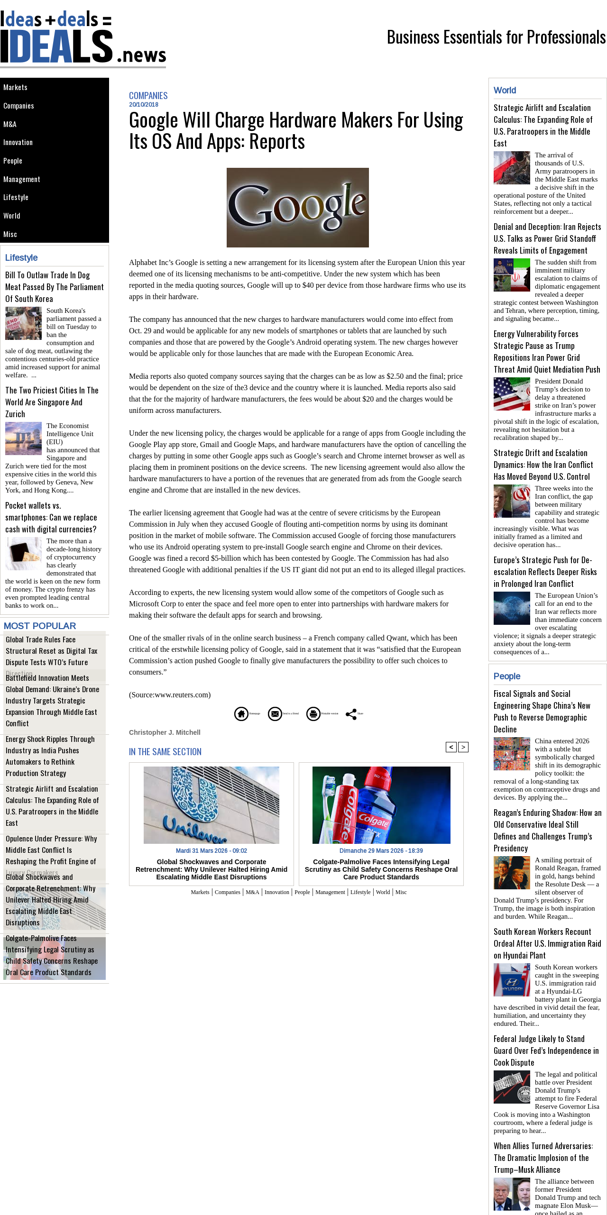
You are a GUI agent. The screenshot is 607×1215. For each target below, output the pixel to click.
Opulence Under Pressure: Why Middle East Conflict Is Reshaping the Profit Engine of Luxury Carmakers (53, 862)
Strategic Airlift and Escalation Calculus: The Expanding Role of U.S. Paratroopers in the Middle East (50, 812)
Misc (12, 259)
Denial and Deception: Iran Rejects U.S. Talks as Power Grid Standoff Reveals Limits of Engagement (547, 234)
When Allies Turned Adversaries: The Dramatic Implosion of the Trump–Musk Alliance (543, 1115)
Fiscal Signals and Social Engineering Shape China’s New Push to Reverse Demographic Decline (542, 684)
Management (25, 195)
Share (400, 713)
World (14, 238)
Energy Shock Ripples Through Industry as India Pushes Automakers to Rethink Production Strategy (54, 762)
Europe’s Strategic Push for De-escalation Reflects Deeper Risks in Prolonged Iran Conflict (545, 556)
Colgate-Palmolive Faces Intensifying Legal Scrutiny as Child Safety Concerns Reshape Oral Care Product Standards (52, 957)
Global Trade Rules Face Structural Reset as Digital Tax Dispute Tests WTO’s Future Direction (49, 663)
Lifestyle (18, 216)
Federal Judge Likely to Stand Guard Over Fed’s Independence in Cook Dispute (546, 1012)
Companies (22, 110)
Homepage (206, 713)
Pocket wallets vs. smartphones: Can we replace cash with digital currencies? (51, 520)
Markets (17, 88)
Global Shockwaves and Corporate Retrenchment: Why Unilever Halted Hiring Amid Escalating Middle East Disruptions (49, 907)
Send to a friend (271, 713)
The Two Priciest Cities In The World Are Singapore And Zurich (52, 417)
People (15, 174)
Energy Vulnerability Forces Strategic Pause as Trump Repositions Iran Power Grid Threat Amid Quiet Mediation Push (547, 343)
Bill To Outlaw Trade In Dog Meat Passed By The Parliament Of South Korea (54, 313)
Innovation (21, 152)
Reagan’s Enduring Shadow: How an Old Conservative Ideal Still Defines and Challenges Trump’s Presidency (548, 799)
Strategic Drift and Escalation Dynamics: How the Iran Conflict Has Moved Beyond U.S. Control (543, 453)
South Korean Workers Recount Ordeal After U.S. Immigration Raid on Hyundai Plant (547, 909)
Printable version (344, 713)
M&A (11, 131)
